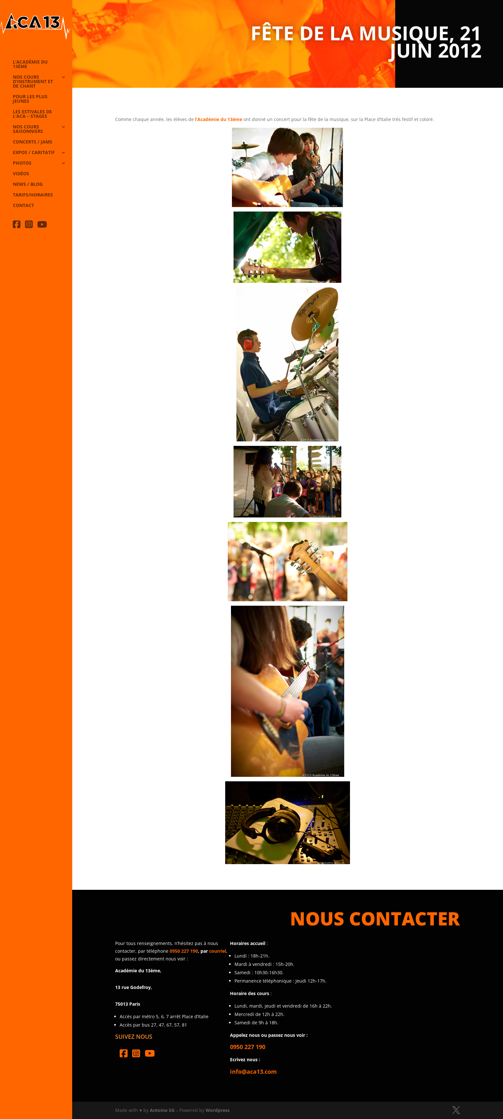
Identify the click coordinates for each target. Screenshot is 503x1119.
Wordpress (218, 1110)
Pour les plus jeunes (30, 99)
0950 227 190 (184, 951)
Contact (23, 205)
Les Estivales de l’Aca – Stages (32, 114)
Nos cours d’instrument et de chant (33, 82)
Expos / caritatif (34, 152)
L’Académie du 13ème (30, 64)
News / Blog (28, 184)
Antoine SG (162, 1110)
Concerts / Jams (32, 142)
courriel (217, 951)
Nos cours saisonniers (28, 129)
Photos (22, 163)
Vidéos (21, 174)
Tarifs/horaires (33, 195)
